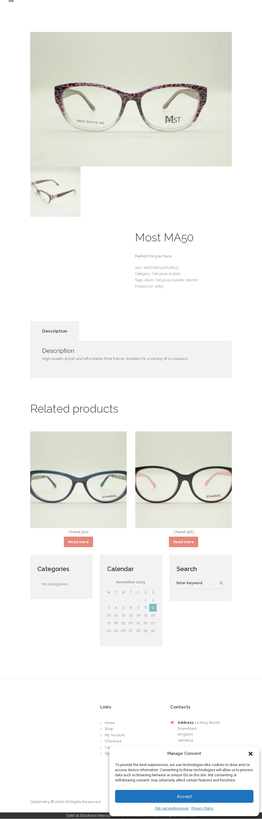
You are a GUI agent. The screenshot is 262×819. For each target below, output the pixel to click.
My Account (115, 735)
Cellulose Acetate (166, 274)
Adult (149, 280)
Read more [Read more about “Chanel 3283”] (183, 542)
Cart (108, 747)
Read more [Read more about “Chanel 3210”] (78, 542)
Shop (109, 729)
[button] (250, 754)
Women (193, 280)
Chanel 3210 (78, 532)
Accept (184, 796)
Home (110, 723)
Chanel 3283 (184, 532)
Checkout (113, 741)
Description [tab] (54, 331)
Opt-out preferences (172, 808)
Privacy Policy (202, 808)
